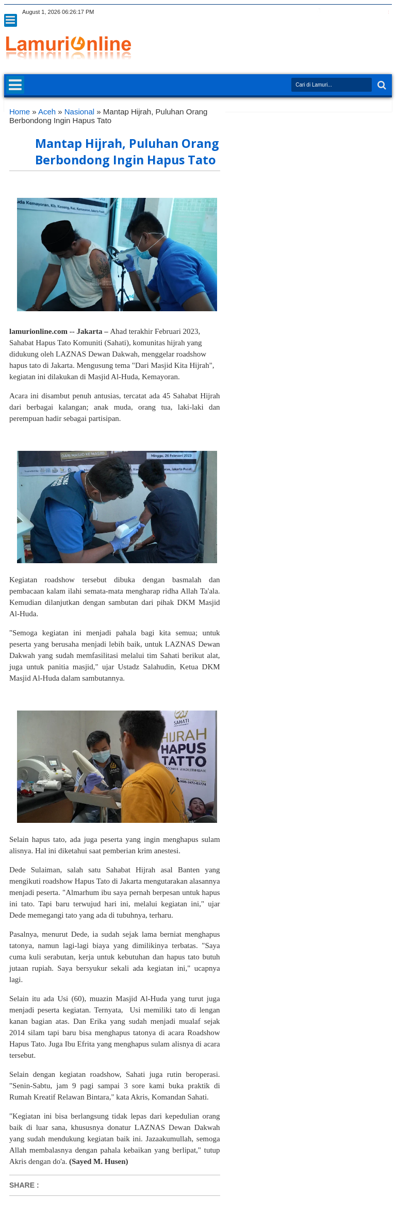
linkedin (358, 12)
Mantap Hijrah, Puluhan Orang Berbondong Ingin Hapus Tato (127, 151)
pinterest (385, 12)
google (331, 12)
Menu (10, 20)
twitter (304, 12)
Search (381, 85)
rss (345, 12)
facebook (318, 12)
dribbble (371, 12)
